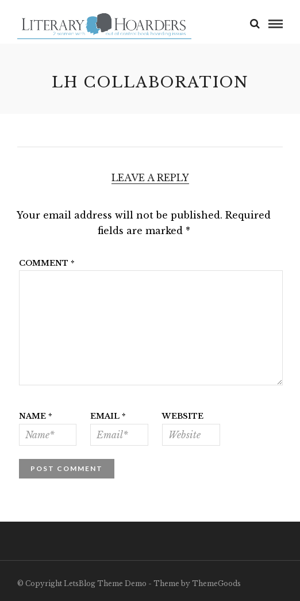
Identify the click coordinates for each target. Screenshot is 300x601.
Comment (47, 263)
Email (108, 416)
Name (35, 416)
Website (182, 416)
